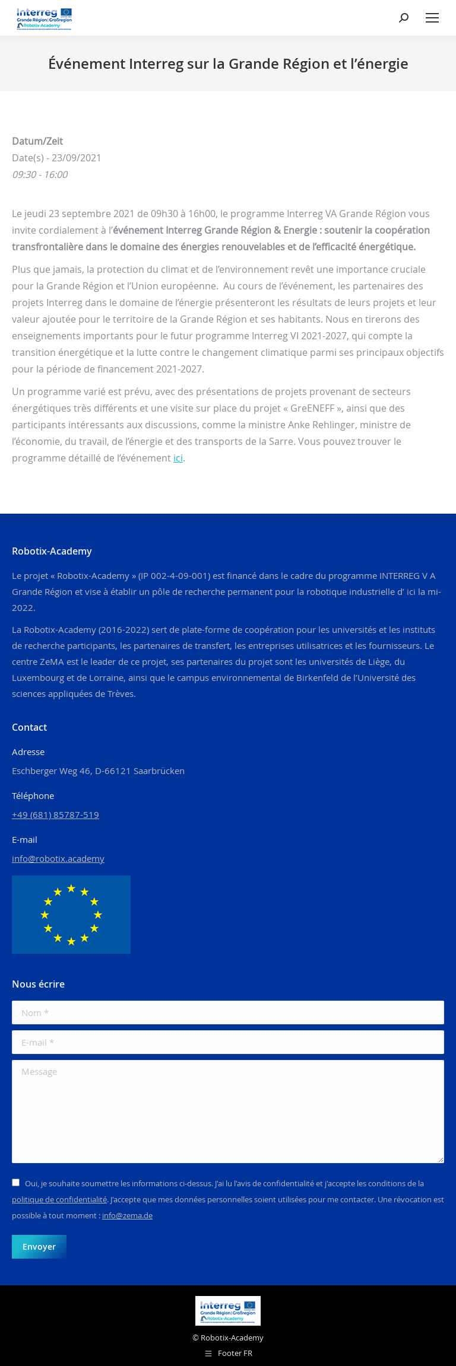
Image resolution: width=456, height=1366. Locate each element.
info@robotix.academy (58, 858)
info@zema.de (127, 1215)
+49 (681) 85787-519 (55, 814)
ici (178, 457)
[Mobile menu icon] (432, 18)
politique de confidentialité (59, 1199)
